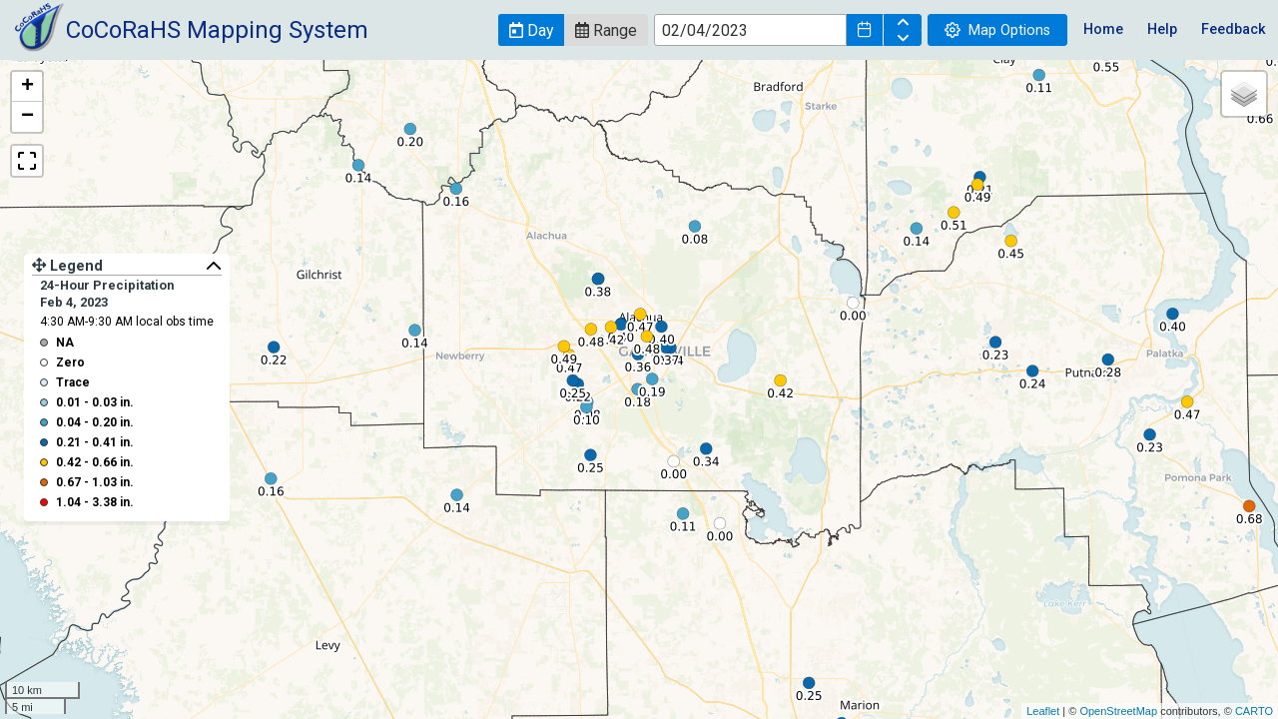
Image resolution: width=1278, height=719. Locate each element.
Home (1103, 29)
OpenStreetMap (1118, 711)
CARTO (1254, 711)
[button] (531, 30)
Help (1162, 29)
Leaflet (1042, 711)
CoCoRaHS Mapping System (217, 30)
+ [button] (27, 87)
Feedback (1233, 29)
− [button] (27, 117)
